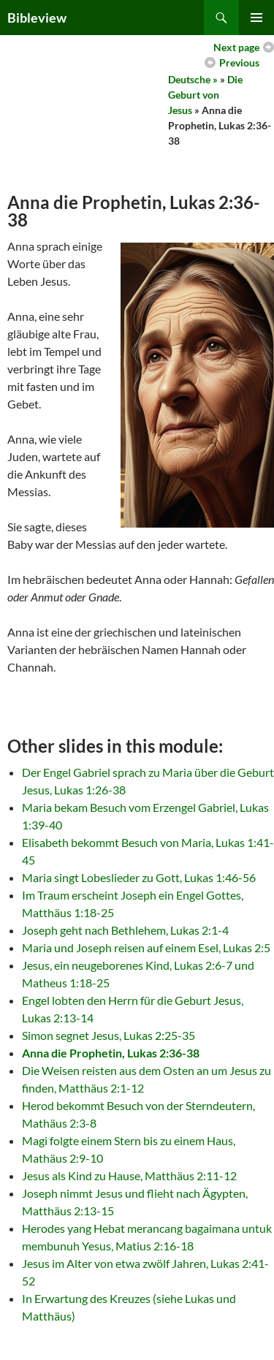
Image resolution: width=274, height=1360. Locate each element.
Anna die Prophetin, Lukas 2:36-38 (110, 1053)
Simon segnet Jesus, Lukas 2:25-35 (108, 1035)
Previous (239, 62)
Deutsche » (193, 79)
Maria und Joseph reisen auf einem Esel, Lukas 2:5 (146, 947)
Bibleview (36, 18)
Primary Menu (256, 17)
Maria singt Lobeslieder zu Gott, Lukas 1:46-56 (139, 877)
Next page (236, 47)
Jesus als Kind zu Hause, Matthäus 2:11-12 (129, 1175)
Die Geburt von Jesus (205, 94)
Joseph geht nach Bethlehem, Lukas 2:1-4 (125, 930)
